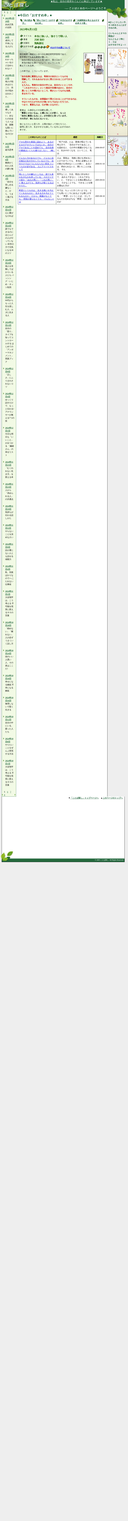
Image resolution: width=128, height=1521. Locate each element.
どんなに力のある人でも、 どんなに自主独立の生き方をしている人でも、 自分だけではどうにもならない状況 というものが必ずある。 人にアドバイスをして (36, 164)
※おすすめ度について (60, 47)
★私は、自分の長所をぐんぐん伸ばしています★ (79, 1)
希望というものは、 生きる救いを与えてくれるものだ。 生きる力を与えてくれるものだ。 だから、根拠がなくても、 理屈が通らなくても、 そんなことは (36, 196)
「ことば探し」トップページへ (84, 798)
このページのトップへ (113, 798)
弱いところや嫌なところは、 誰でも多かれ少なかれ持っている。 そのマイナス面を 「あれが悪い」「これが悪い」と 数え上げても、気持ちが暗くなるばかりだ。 (36, 180)
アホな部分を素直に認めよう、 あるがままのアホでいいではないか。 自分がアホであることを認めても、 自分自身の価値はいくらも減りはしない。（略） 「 (37, 148)
